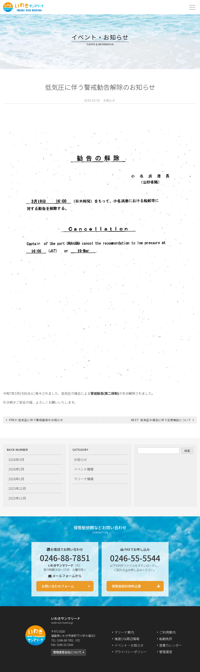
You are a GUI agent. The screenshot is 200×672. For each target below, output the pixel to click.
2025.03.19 (92, 100)
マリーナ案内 (124, 632)
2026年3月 (16, 459)
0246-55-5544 (135, 558)
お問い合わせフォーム (58, 586)
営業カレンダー (170, 645)
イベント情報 (84, 469)
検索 (187, 450)
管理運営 (165, 651)
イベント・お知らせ (129, 645)
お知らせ (109, 100)
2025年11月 (17, 498)
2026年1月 (16, 478)
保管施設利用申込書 (126, 586)
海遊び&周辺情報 (126, 638)
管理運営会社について (67, 652)
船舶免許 (165, 638)
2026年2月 (16, 469)
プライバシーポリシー (130, 651)
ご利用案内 (167, 632)
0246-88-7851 (65, 557)
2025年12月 (17, 488)
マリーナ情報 (84, 478)
